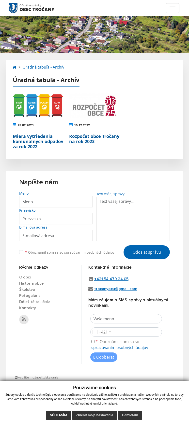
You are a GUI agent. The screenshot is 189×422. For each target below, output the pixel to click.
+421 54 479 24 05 (111, 279)
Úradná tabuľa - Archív (43, 67)
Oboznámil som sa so (69, 252)
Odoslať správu (147, 252)
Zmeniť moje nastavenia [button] (94, 415)
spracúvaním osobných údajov (89, 252)
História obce (31, 283)
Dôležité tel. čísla (34, 302)
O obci (25, 277)
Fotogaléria (30, 296)
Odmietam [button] (130, 415)
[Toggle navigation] (172, 8)
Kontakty (27, 308)
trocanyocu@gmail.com (115, 289)
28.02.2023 (25, 125)
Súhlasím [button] (58, 415)
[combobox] (101, 332)
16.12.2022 (82, 125)
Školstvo (27, 289)
